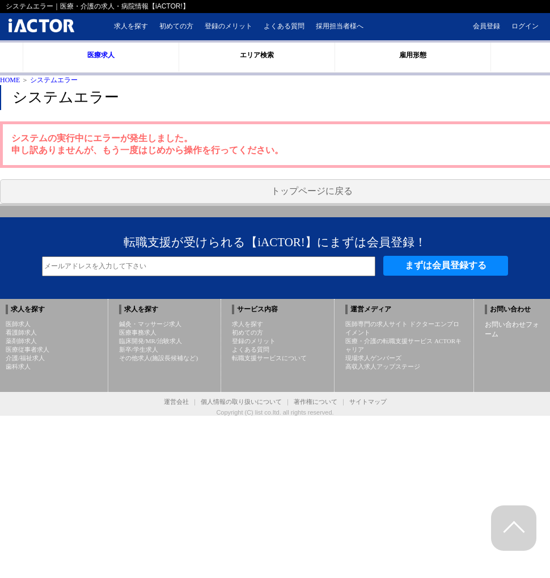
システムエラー (54, 80)
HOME (10, 80)
